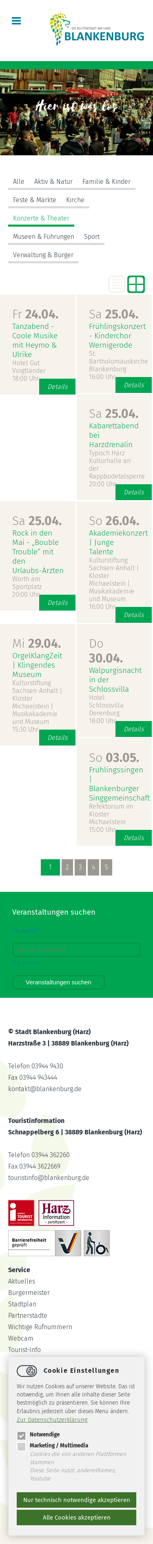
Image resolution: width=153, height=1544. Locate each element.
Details (57, 386)
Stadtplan (22, 1304)
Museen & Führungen (43, 236)
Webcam (20, 1338)
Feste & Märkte (34, 200)
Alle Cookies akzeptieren (77, 1517)
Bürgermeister (29, 1293)
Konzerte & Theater (41, 218)
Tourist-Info (24, 1350)
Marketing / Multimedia (52, 1445)
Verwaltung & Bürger (43, 255)
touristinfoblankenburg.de (48, 1178)
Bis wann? (26, 963)
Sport (92, 236)
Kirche (75, 200)
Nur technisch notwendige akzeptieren (76, 1500)
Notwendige (38, 1434)
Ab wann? (26, 930)
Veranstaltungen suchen (58, 982)
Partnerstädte (27, 1315)
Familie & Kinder (106, 181)
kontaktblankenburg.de (45, 1089)
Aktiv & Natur (53, 181)
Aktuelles (21, 1281)
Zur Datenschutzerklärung (52, 1419)
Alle (18, 181)
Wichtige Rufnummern (40, 1327)
